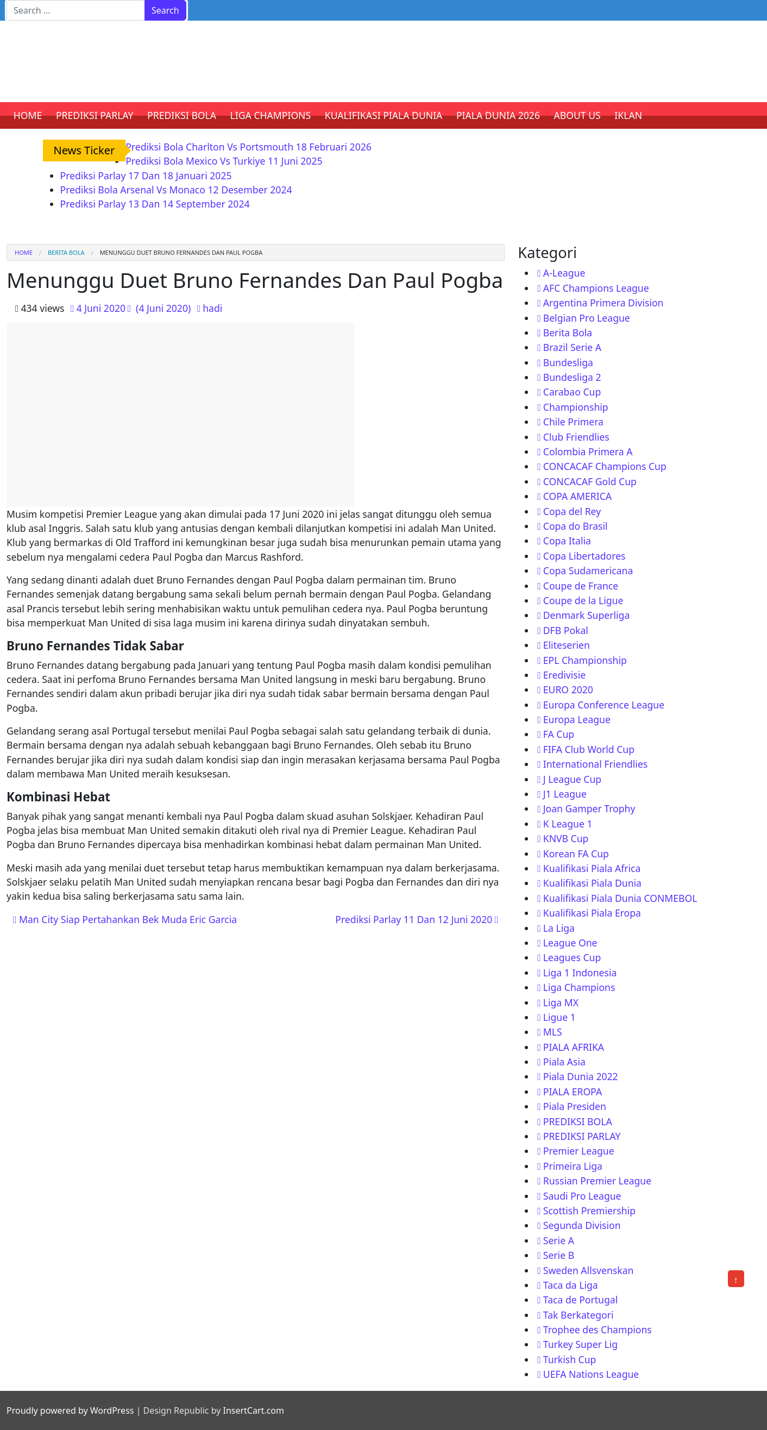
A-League (564, 272)
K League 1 (568, 823)
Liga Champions (579, 987)
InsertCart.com (253, 1410)
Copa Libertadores (584, 555)
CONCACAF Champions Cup (605, 466)
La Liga (559, 927)
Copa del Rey (572, 511)
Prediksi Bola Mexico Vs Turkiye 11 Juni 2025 (223, 160)
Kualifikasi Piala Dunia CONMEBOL (620, 898)
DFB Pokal (565, 630)
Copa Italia (567, 540)
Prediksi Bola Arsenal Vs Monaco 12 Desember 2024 (176, 189)
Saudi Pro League (582, 1195)
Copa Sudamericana (588, 570)
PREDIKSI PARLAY (95, 115)
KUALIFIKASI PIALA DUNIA (384, 115)
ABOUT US (577, 115)
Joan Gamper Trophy (589, 808)
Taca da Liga (570, 1284)
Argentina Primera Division (603, 302)
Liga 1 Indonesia (580, 972)
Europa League (577, 719)
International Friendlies (595, 763)
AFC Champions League (596, 287)
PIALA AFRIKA (573, 1046)
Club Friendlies (576, 436)
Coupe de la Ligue (583, 600)
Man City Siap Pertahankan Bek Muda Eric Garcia (125, 919)
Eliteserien (566, 644)
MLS (552, 1031)
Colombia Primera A (588, 451)
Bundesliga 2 (572, 377)
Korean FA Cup (576, 853)
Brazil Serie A (572, 347)
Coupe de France (580, 585)
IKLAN (628, 115)
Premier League (578, 1150)
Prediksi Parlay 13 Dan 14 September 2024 (155, 203)
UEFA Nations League (591, 1374)
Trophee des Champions (597, 1329)
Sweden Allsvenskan (588, 1270)
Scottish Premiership (589, 1210)
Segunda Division (582, 1225)
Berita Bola (66, 252)
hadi (212, 308)
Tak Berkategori (578, 1314)
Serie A (558, 1240)
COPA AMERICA (577, 496)
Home (24, 252)
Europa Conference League (603, 704)
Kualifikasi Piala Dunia (592, 882)
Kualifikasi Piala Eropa (592, 912)
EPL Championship (585, 660)
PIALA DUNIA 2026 (498, 115)
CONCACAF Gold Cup (590, 481)
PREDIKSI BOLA (181, 115)
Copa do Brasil (575, 525)
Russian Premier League (597, 1180)
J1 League (565, 793)
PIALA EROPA (572, 1091)
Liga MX (561, 1002)
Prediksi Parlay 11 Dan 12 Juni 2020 (416, 919)
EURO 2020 (568, 689)
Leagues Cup (572, 957)
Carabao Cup (572, 391)
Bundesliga (568, 362)
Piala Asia (564, 1061)
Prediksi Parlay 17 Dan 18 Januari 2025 (146, 175)
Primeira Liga (572, 1165)
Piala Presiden (574, 1106)
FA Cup (558, 734)
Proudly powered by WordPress (70, 1410)
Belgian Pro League (586, 317)
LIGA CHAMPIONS (270, 115)
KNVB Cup (566, 838)
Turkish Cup (569, 1359)
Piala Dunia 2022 (580, 1076)
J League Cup (572, 779)
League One (570, 942)
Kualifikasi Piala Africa (592, 868)
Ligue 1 (559, 1017)
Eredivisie (564, 674)
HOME (28, 115)
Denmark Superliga (586, 615)
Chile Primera (573, 421)
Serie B (558, 1255)
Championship (575, 406)
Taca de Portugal (580, 1299)
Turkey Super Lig (580, 1344)
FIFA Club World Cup (588, 749)
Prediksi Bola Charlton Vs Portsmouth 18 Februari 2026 (248, 146)
